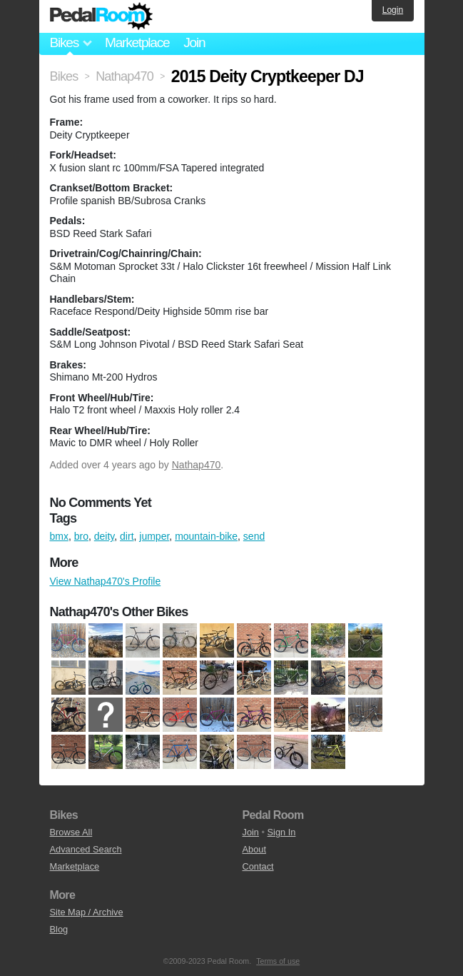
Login (392, 10)
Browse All (71, 832)
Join (194, 42)
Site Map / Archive (86, 912)
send (254, 536)
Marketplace (137, 42)
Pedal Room (101, 16)
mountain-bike (206, 536)
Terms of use (278, 961)
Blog (59, 929)
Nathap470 (196, 465)
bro (81, 536)
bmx (59, 536)
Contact (258, 866)
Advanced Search (86, 849)
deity (104, 536)
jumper (154, 536)
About (254, 849)
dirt (126, 536)
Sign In (282, 832)
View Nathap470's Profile (105, 581)
